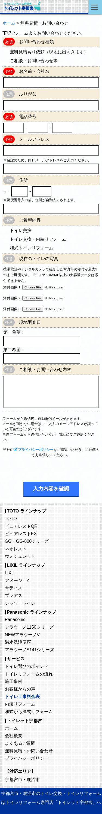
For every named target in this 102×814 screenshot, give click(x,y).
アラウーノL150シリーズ (29, 627)
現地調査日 (30, 322)
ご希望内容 (30, 220)
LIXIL (10, 572)
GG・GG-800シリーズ (27, 541)
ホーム (11, 728)
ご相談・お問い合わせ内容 (45, 369)
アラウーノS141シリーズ (29, 649)
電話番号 (27, 116)
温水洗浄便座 (18, 642)
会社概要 (13, 735)
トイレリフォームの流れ (29, 673)
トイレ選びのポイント (26, 666)
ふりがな (27, 94)
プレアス (13, 595)
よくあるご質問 (20, 743)
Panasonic (15, 619)
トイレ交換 (21, 230)
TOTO (11, 518)
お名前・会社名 (34, 71)
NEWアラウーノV (22, 634)
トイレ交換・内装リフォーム (38, 239)
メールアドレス (34, 139)
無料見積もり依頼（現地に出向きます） (49, 52)
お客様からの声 (20, 688)
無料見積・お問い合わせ (29, 750)
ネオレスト (16, 548)
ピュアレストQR (21, 526)
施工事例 (13, 681)
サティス (13, 587)
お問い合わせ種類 (36, 41)
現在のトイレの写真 (38, 258)
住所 (23, 180)
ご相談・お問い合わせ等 (34, 60)
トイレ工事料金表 (22, 696)
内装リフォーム (20, 703)
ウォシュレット (20, 556)
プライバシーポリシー (35, 450)
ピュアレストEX (21, 533)
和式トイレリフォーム (31, 248)
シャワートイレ (20, 603)
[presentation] (43, 468)
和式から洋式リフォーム (29, 711)
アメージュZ (17, 580)
